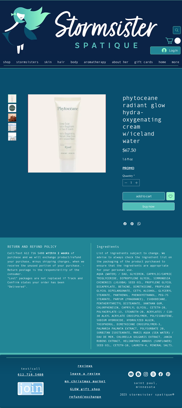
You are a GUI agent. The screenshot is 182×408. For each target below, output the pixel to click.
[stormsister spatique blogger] (138, 374)
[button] (173, 41)
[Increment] (136, 182)
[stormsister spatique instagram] (146, 374)
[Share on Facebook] (125, 223)
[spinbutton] (131, 182)
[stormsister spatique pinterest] (168, 374)
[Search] (177, 30)
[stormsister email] (131, 374)
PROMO (128, 168)
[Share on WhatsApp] (139, 223)
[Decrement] (125, 182)
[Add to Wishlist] (170, 196)
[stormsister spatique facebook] (160, 374)
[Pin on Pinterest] (132, 223)
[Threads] (153, 374)
